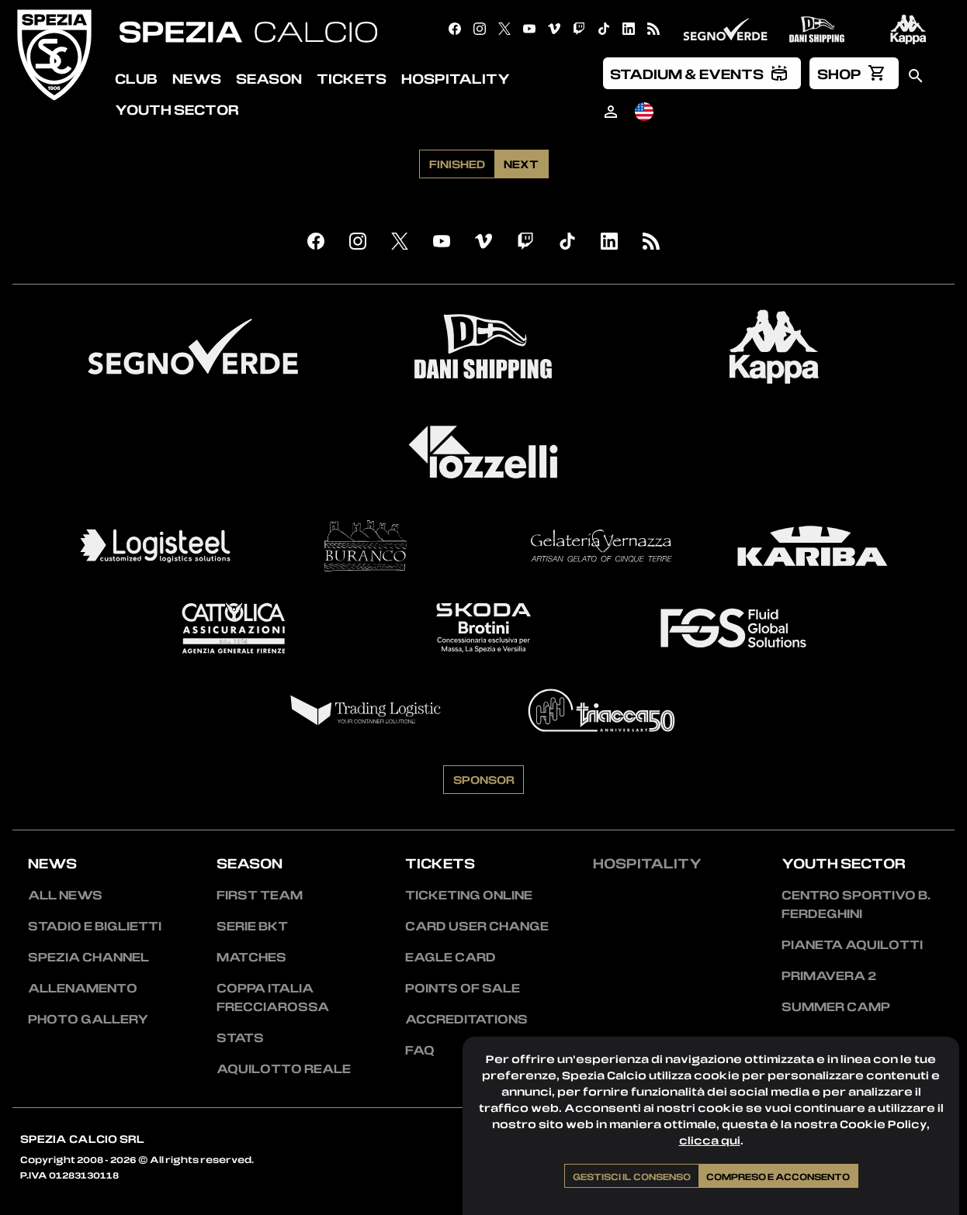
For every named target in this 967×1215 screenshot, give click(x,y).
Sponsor (484, 779)
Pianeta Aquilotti (852, 944)
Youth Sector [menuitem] (177, 109)
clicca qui (709, 1140)
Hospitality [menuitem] (455, 78)
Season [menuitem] (269, 78)
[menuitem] (702, 72)
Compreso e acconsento (778, 1176)
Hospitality (647, 863)
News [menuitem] (196, 78)
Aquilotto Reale (284, 1068)
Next (521, 163)
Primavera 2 (829, 975)
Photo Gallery (88, 1019)
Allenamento (82, 988)
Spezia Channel (88, 956)
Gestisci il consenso (632, 1176)
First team (260, 894)
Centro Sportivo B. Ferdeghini (856, 904)
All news (65, 894)
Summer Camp (836, 1006)
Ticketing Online (468, 894)
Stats (240, 1037)
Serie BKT (252, 925)
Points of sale (462, 988)
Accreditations (466, 1019)
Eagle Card (450, 956)
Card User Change (477, 925)
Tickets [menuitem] (351, 78)
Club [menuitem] (136, 78)
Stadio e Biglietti (94, 925)
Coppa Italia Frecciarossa (273, 997)
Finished (457, 163)
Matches (251, 956)
